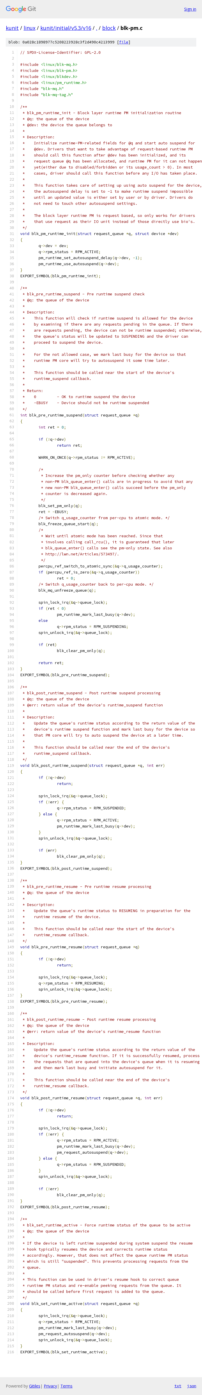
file (123, 42)
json (191, 1385)
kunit (12, 27)
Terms (66, 1386)
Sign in (190, 9)
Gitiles (34, 1386)
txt (177, 1385)
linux (29, 27)
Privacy (50, 1386)
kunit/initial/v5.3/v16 (65, 27)
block (109, 27)
